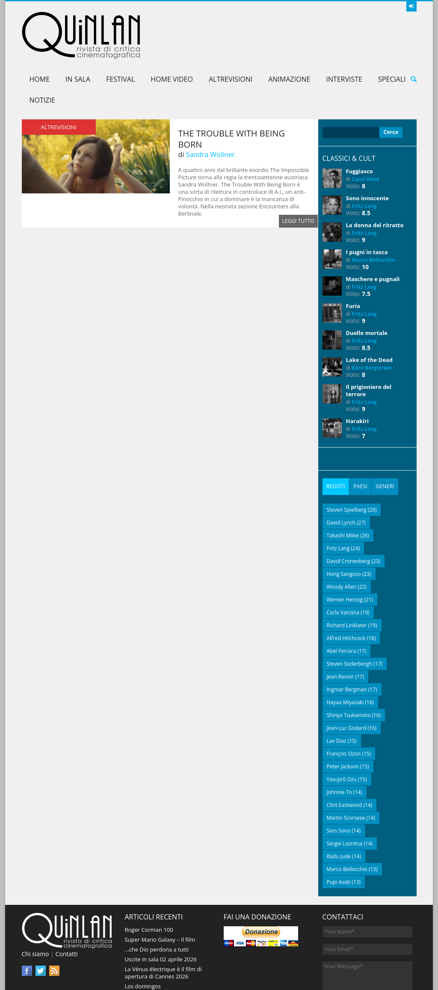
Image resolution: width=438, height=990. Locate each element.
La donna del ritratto (375, 183)
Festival (120, 37)
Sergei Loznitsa (345, 800)
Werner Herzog (345, 556)
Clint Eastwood (344, 762)
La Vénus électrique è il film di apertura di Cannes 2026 (163, 929)
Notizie (42, 58)
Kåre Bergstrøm (372, 326)
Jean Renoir (340, 633)
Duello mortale (367, 291)
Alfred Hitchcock (346, 595)
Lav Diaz (336, 698)
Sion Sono (339, 787)
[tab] (336, 444)
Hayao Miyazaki (345, 659)
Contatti (66, 911)
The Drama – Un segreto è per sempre (163, 956)
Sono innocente (367, 156)
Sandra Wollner (210, 113)
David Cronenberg (348, 518)
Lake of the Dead (369, 318)
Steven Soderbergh (349, 621)
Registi (336, 444)
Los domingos (143, 943)
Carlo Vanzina (343, 569)
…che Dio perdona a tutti (157, 906)
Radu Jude (339, 813)
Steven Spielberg (347, 467)
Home (40, 37)
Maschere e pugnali (373, 237)
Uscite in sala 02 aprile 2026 (161, 916)
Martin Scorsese (346, 775)
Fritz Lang (364, 164)
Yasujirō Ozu (342, 736)
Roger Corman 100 (149, 887)
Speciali (392, 37)
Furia (353, 264)
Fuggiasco (359, 129)
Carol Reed (365, 137)
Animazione (289, 37)
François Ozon (344, 710)
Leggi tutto (298, 179)
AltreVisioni (230, 37)
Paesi (360, 444)
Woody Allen (342, 544)
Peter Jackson (343, 723)
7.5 (366, 252)
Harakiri (357, 379)
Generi (384, 444)
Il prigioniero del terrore (369, 348)
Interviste (344, 37)
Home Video (172, 37)
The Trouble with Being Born (231, 97)
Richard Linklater (347, 582)
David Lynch (341, 479)
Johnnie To (339, 749)
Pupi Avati (339, 839)
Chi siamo (35, 911)
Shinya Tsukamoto (349, 672)
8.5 (366, 171)
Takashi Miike (343, 492)
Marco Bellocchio (373, 218)
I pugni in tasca (367, 210)
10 (365, 225)
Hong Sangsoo (344, 531)
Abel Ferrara (341, 608)
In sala (77, 37)
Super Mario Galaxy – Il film (160, 897)
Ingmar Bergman (347, 646)
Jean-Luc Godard (347, 685)
